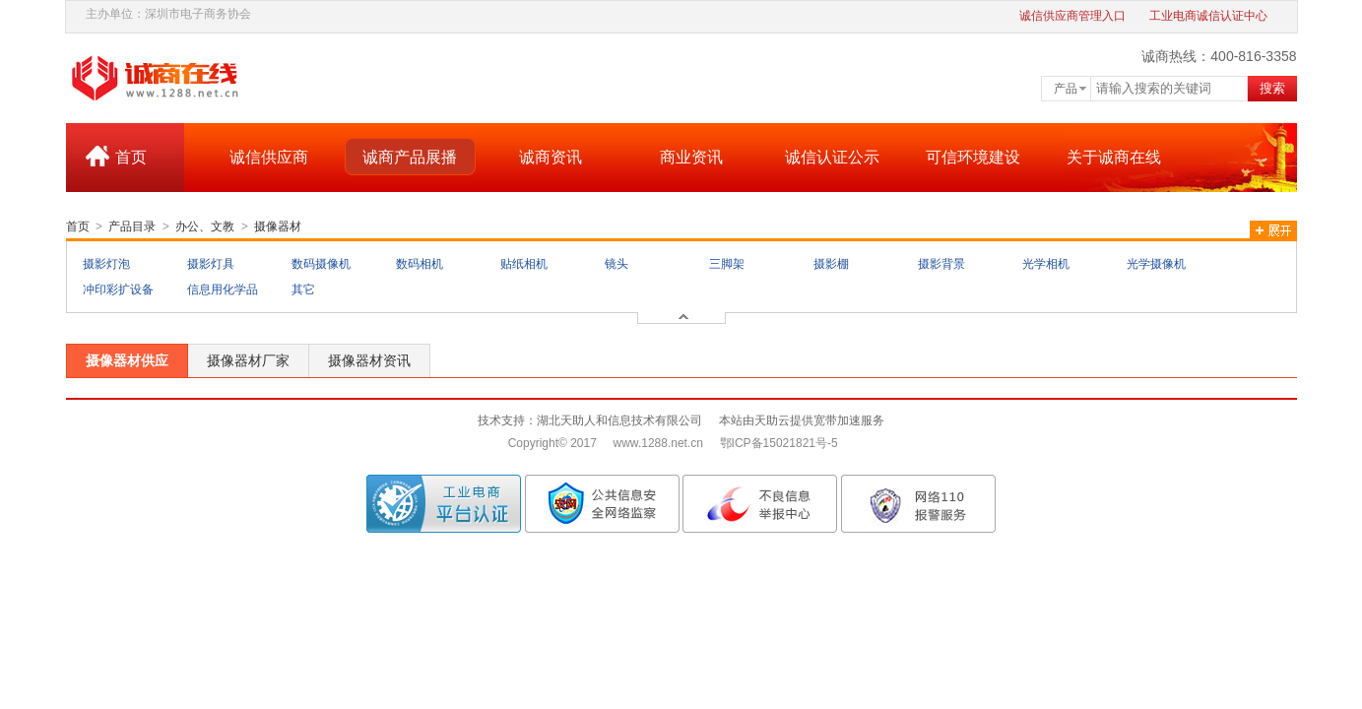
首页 (131, 157)
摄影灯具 (210, 264)
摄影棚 (831, 264)
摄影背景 (941, 264)
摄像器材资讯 (369, 360)
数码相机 (419, 264)
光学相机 (1046, 264)
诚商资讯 (550, 157)
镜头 (616, 264)
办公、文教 (204, 226)
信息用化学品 (222, 289)
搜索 (1272, 88)
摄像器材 (277, 226)
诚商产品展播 (409, 157)
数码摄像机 (321, 264)
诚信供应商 (268, 157)
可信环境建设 (973, 157)
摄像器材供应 (127, 360)
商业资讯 (691, 157)
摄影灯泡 (106, 264)
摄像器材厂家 (248, 360)
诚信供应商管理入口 (1072, 16)
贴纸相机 (524, 264)
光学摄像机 (1156, 264)
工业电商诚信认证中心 (1208, 16)
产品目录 (132, 226)
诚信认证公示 (832, 157)
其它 (303, 289)
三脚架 (727, 264)
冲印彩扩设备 (118, 289)
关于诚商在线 (1114, 157)
